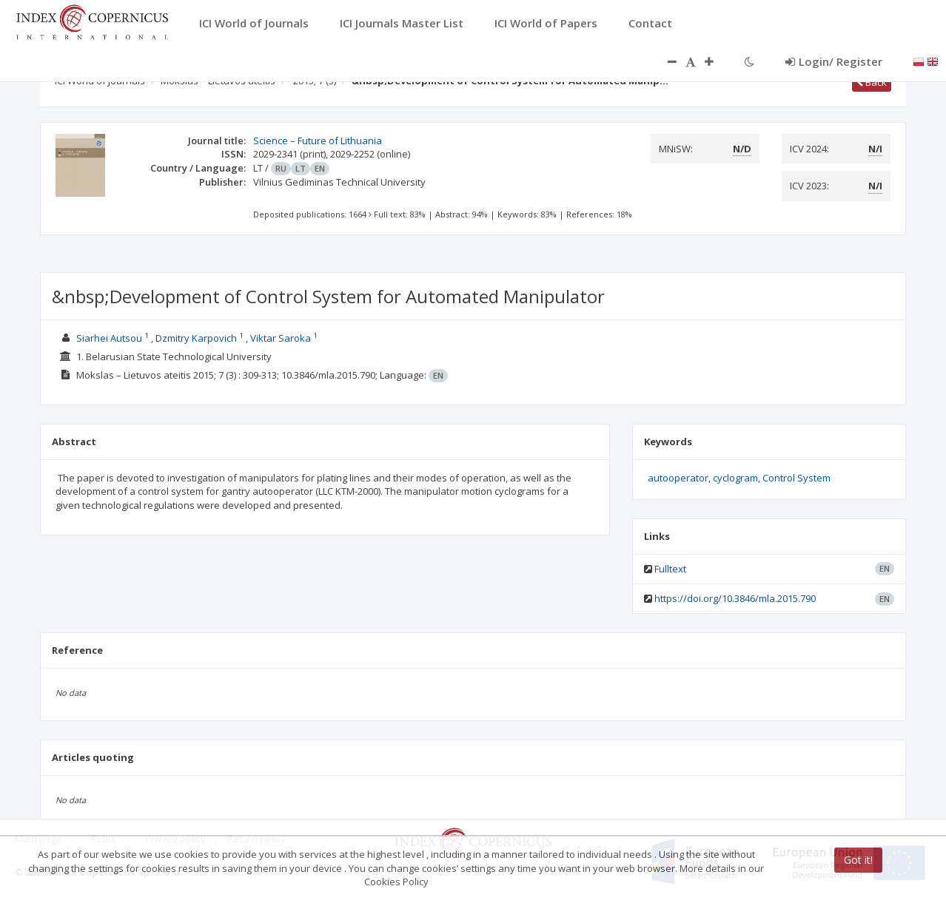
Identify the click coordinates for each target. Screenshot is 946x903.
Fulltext (670, 568)
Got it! (858, 860)
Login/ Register (833, 61)
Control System (796, 477)
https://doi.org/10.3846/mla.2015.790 (735, 598)
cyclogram (735, 477)
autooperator (678, 477)
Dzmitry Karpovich (196, 338)
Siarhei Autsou (109, 338)
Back (871, 82)
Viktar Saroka (280, 338)
